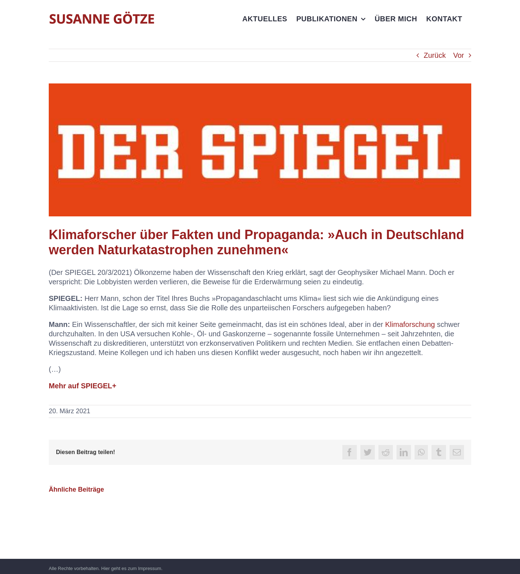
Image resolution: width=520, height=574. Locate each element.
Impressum (149, 568)
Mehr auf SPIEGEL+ (82, 386)
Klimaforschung (410, 324)
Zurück (435, 55)
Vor (458, 55)
